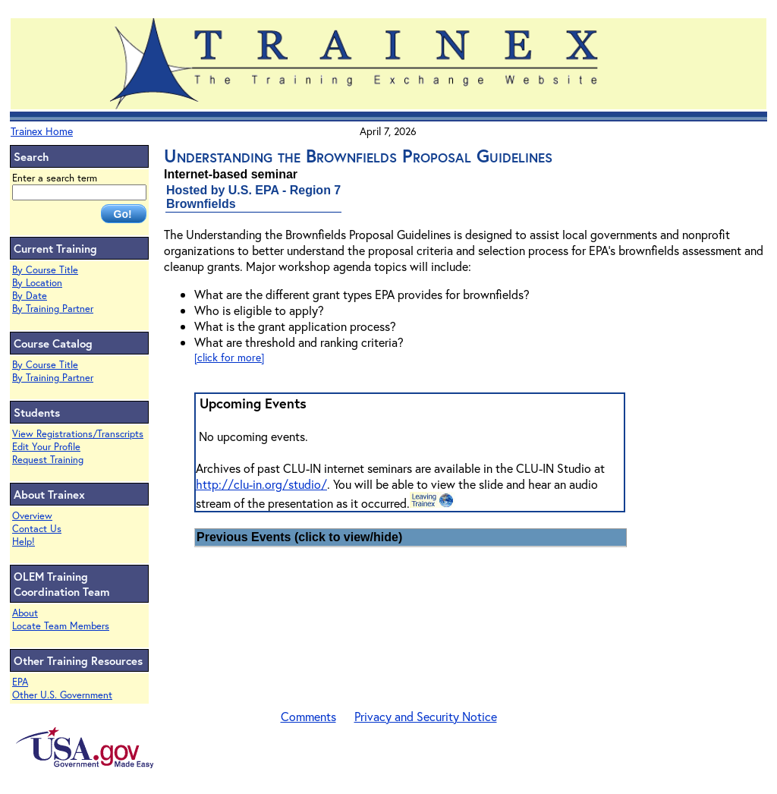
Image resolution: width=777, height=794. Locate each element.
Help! (23, 541)
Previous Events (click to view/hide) (299, 537)
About (25, 613)
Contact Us (36, 528)
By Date (29, 295)
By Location (37, 282)
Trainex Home (42, 131)
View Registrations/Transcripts (77, 433)
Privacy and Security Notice (425, 716)
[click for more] (229, 357)
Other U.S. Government (62, 694)
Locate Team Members (60, 625)
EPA (20, 682)
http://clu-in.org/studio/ (261, 484)
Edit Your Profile (46, 446)
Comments (308, 716)
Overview (32, 515)
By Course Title (45, 269)
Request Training (47, 459)
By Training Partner (52, 308)
